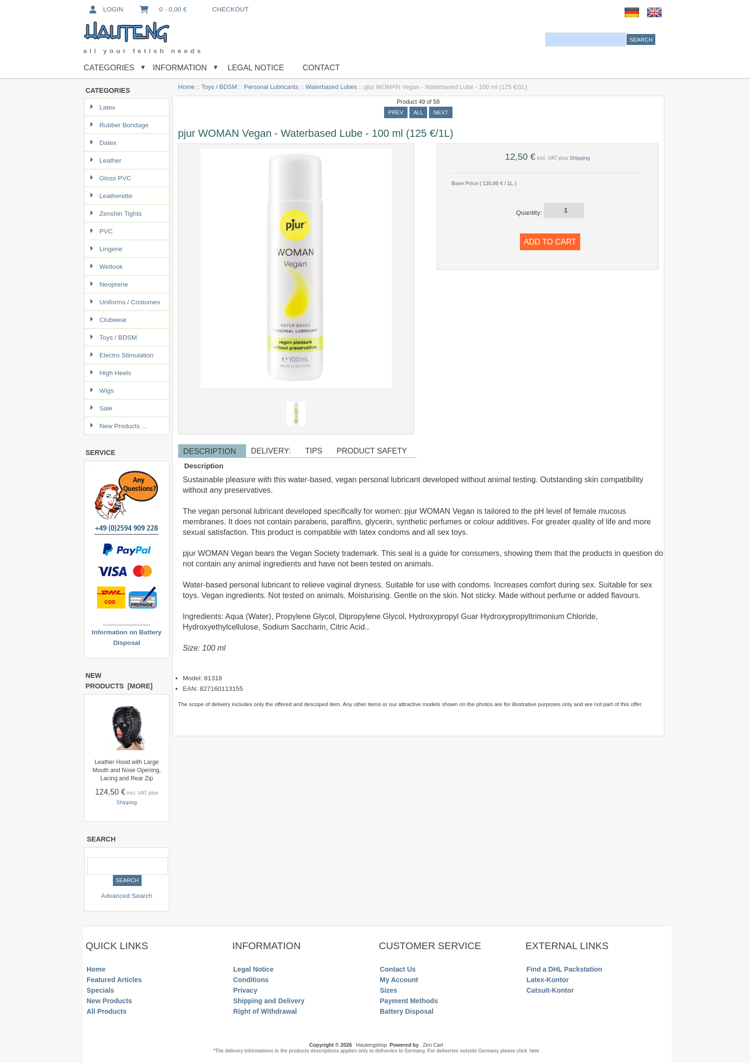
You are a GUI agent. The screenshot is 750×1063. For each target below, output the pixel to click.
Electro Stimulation (121, 355)
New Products (109, 1001)
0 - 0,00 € (162, 9)
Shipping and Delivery (269, 1001)
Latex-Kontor (548, 980)
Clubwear (108, 319)
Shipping (126, 802)
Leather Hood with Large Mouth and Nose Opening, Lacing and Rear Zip (126, 770)
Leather (105, 160)
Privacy (245, 990)
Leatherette (110, 195)
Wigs (101, 390)
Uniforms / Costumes (124, 302)
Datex (103, 142)
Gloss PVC (110, 178)
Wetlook (106, 266)
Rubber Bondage (119, 125)
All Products (107, 1011)
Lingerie (105, 249)
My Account (399, 980)
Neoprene (108, 284)
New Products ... (118, 426)
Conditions (251, 980)
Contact (321, 67)
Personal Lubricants (271, 86)
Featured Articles (114, 980)
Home (186, 86)
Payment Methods (409, 1001)
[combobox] (585, 39)
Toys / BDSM (219, 86)
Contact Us (398, 969)
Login (105, 9)
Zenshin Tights (115, 213)
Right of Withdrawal (265, 1011)
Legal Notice (254, 67)
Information (180, 67)
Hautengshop (371, 1045)
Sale (100, 408)
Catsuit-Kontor (550, 990)
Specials (100, 990)
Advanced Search (126, 895)
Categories (109, 67)
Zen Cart (433, 1045)
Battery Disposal (406, 1011)
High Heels (110, 372)
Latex (102, 107)
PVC (101, 231)
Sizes (388, 990)
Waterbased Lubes (331, 86)
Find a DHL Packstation (564, 969)
